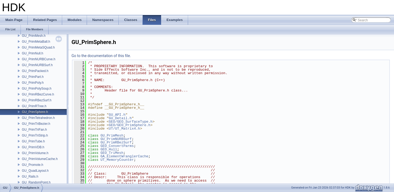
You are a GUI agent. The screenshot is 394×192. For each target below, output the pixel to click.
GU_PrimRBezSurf (116, 142)
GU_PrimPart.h (32, 77)
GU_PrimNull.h (32, 53)
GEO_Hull (109, 149)
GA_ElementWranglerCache (124, 156)
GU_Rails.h (30, 176)
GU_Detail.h (120, 118)
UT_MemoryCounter (117, 159)
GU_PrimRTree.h (34, 106)
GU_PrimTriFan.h (34, 129)
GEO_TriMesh (112, 152)
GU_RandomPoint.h (36, 182)
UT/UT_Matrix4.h (124, 128)
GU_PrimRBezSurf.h (36, 100)
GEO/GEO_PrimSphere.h (129, 125)
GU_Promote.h (32, 165)
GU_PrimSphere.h (35, 112)
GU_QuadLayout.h (35, 171)
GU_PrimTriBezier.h (36, 124)
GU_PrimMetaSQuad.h (38, 47)
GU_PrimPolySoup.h (36, 88)
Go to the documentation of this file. (101, 56)
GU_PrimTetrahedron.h (38, 118)
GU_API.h (117, 114)
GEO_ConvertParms (117, 145)
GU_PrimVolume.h (35, 153)
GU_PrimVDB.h (33, 147)
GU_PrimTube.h (33, 141)
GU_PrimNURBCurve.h (38, 59)
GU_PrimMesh (112, 135)
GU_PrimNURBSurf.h (37, 65)
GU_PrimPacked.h (35, 71)
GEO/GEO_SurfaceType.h (131, 121)
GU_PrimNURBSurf (116, 139)
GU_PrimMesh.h (34, 36)
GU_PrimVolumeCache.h (40, 159)
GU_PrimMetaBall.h (36, 41)
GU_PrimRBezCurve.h (38, 94)
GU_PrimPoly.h (33, 83)
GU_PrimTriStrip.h (35, 135)
